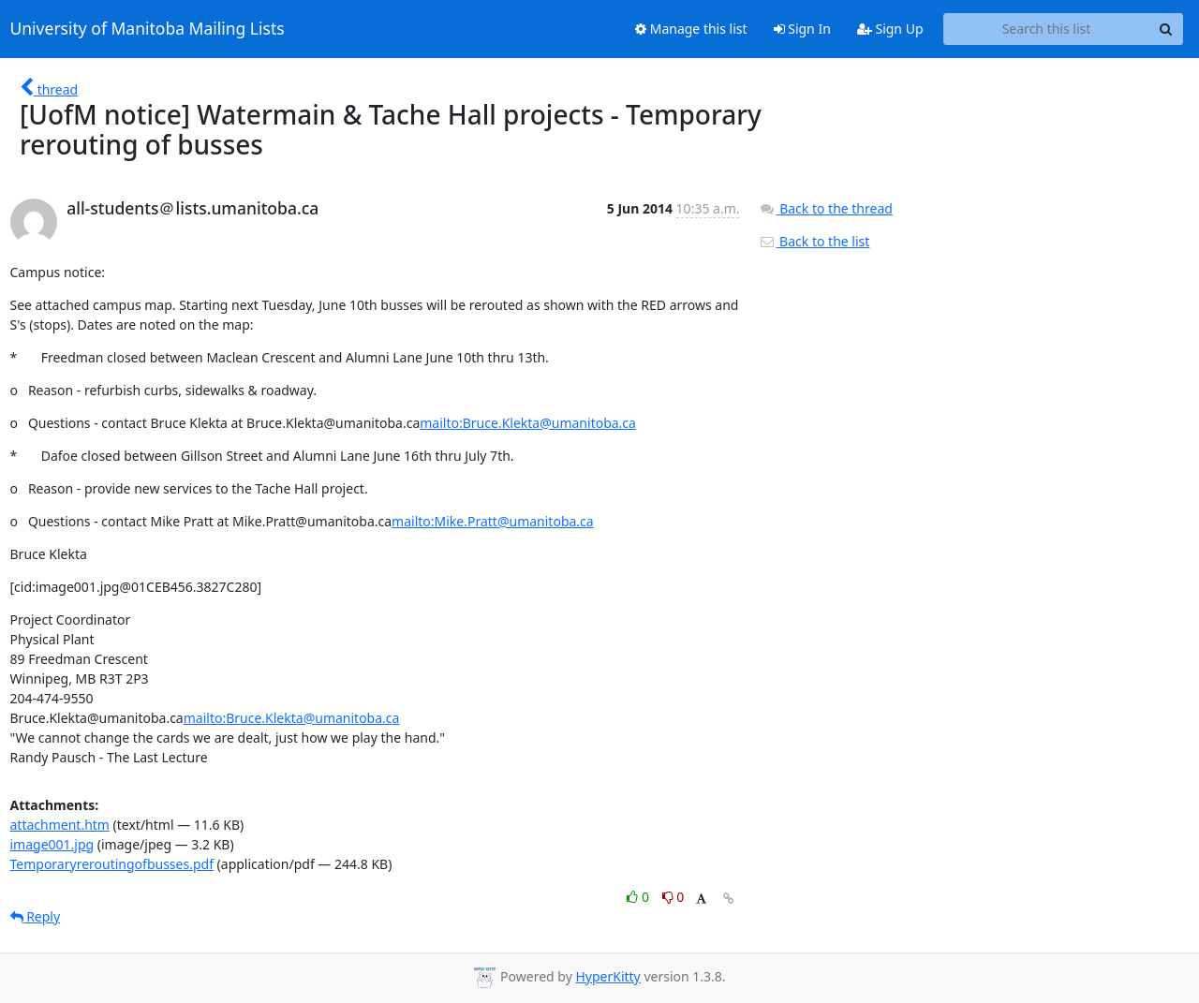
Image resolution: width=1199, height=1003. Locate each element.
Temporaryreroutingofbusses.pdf (112, 864)
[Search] (1166, 29)
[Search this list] (1046, 29)
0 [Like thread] (639, 897)
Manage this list (691, 28)
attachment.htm (60, 824)
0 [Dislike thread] (673, 897)
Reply (35, 916)
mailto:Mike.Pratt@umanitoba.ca (493, 521)
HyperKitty (607, 976)
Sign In (802, 28)
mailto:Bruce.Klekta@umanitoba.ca (528, 423)
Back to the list (814, 241)
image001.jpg (52, 844)
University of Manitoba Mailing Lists (147, 29)
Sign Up (890, 28)
